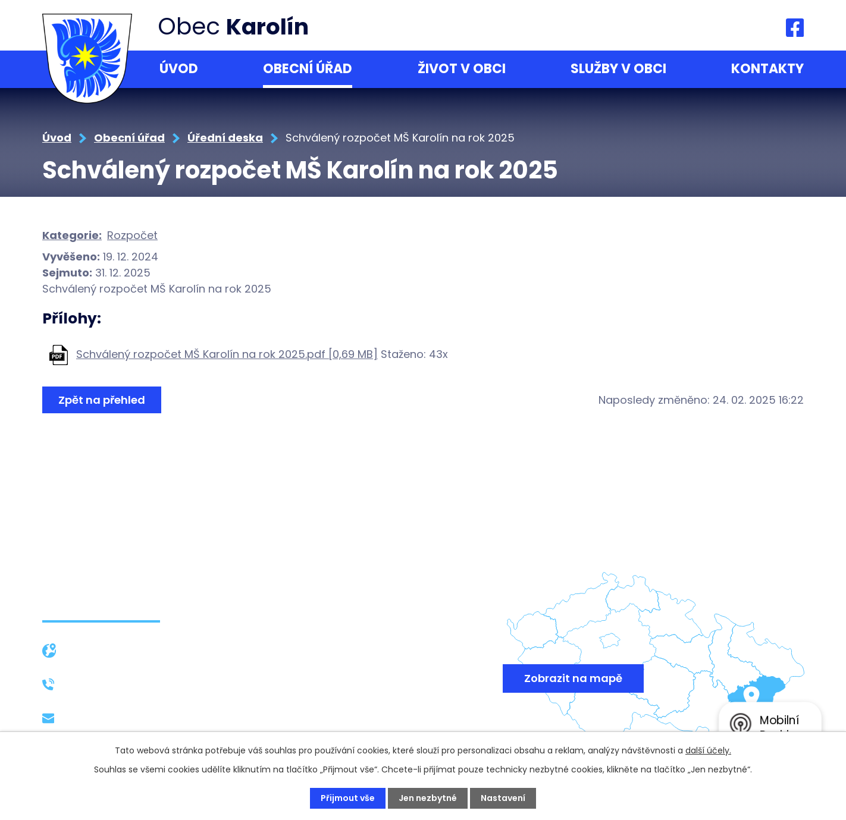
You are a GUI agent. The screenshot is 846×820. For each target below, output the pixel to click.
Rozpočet (132, 235)
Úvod (178, 68)
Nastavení (503, 798)
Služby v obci (618, 68)
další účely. (708, 750)
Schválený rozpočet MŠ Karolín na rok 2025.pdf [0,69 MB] (227, 354)
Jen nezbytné (428, 798)
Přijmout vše (348, 798)
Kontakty (767, 68)
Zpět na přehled (101, 399)
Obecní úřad (307, 68)
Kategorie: (72, 235)
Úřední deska (225, 137)
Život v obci (462, 68)
